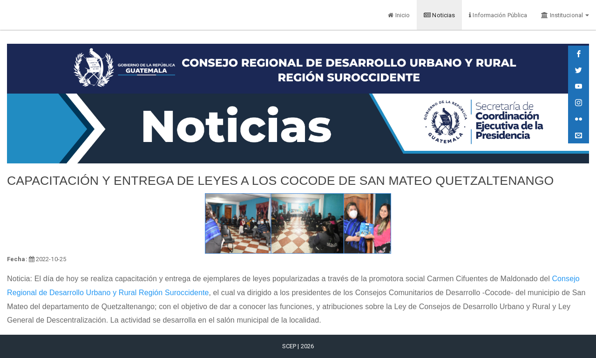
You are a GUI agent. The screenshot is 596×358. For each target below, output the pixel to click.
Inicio (399, 15)
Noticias (439, 15)
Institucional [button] (565, 15)
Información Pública (498, 15)
